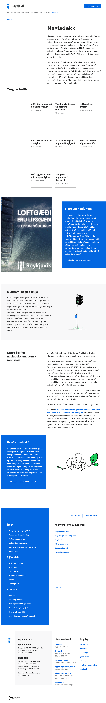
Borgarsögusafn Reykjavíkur (65, 536)
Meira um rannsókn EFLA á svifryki (23, 482)
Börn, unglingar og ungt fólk (19, 531)
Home (8, 12)
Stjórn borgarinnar (16, 563)
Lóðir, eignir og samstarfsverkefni (22, 616)
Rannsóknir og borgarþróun (19, 608)
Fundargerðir (14, 571)
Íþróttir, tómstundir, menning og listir (23, 547)
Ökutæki (47, 12)
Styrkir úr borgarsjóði (17, 612)
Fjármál (11, 579)
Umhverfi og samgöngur (22, 12)
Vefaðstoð (65, 645)
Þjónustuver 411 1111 (65, 675)
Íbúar (12, 12)
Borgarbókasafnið (62, 532)
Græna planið (14, 584)
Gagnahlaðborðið (61, 548)
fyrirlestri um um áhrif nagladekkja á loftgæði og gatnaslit (82, 227)
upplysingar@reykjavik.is (65, 668)
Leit (60, 588)
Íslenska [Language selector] (77, 516)
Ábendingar (65, 683)
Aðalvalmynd (93, 6)
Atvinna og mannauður (17, 575)
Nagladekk (55, 12)
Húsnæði (12, 595)
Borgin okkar (60, 540)
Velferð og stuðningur (17, 539)
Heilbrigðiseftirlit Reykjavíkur (20, 604)
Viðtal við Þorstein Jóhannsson (80, 260)
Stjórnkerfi (13, 567)
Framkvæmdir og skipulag (19, 535)
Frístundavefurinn (61, 544)
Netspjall (65, 653)
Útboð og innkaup (16, 600)
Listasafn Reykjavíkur (63, 552)
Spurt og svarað (65, 661)
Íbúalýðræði (13, 551)
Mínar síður (92, 516)
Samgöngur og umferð (37, 12)
